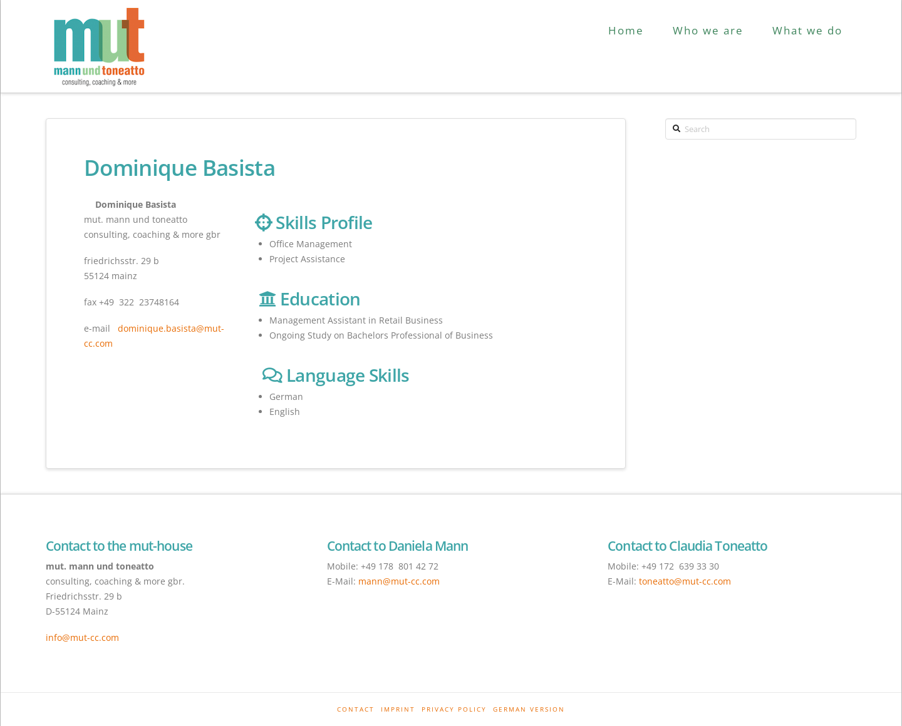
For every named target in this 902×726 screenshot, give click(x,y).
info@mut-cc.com (82, 637)
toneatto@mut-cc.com (685, 581)
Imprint (398, 709)
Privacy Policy (454, 709)
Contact (356, 709)
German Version (529, 709)
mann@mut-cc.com (399, 581)
